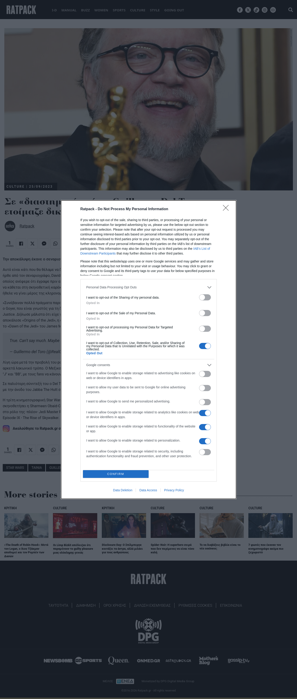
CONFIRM (115, 474)
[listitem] (148, 287)
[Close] (227, 209)
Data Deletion (122, 490)
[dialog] (148, 349)
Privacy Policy (174, 490)
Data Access (148, 490)
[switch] (205, 297)
